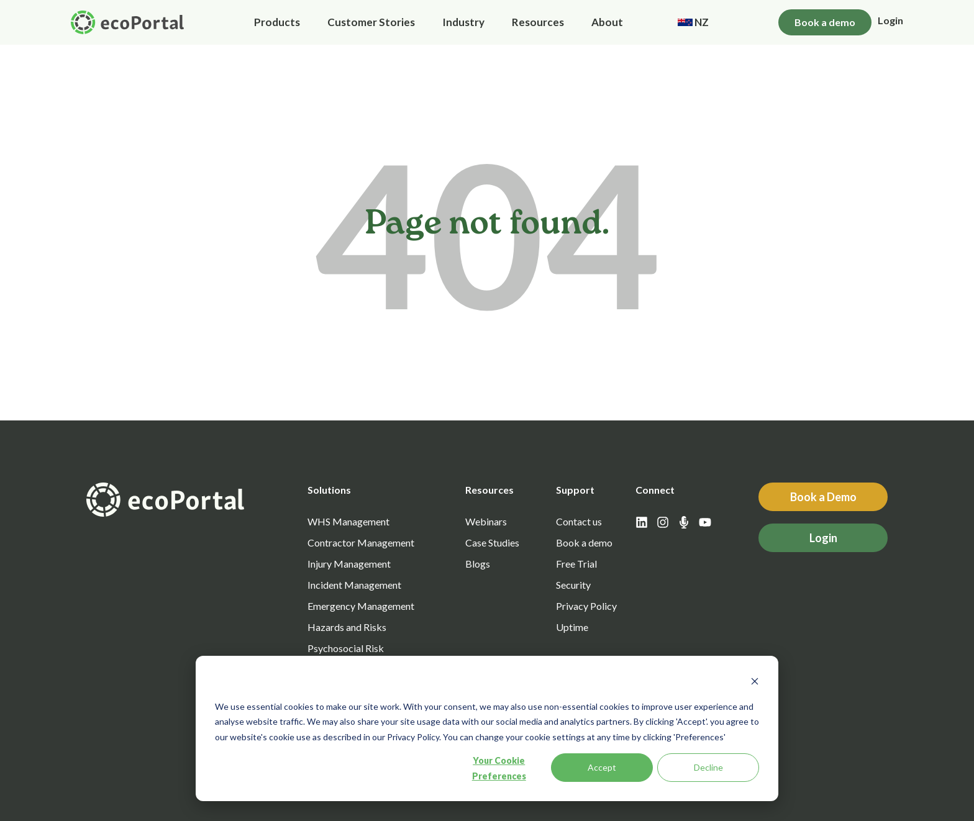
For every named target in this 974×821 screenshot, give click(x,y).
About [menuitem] (607, 22)
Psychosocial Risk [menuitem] (345, 648)
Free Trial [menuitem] (576, 563)
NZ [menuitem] (693, 22)
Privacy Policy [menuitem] (586, 606)
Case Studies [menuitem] (492, 542)
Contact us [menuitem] (579, 521)
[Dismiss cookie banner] (754, 683)
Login (890, 20)
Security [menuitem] (573, 585)
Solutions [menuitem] (329, 490)
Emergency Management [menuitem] (360, 606)
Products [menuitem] (277, 22)
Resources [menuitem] (538, 22)
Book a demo (824, 22)
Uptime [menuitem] (572, 627)
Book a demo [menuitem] (584, 542)
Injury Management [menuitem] (349, 563)
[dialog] (487, 728)
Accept (602, 767)
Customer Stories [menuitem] (371, 22)
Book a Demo (823, 497)
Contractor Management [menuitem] (360, 542)
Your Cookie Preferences (499, 768)
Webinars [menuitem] (486, 521)
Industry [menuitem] (463, 22)
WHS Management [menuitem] (348, 521)
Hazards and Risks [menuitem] (346, 627)
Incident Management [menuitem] (354, 585)
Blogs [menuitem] (477, 563)
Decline (708, 767)
